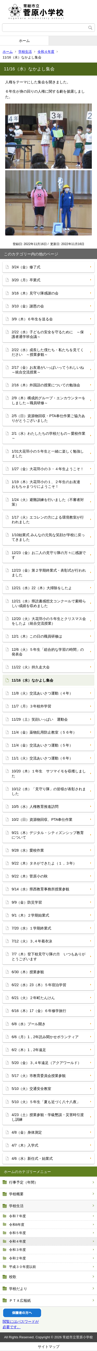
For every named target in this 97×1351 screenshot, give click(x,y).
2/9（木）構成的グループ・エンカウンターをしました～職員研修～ (48, 400)
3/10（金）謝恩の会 (28, 306)
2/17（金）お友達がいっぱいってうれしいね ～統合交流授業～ (49, 369)
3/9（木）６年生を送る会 (32, 319)
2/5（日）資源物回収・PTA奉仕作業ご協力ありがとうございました (48, 418)
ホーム (24, 41)
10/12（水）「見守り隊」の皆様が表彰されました (49, 791)
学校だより (18, 1289)
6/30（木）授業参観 (28, 972)
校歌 (12, 1277)
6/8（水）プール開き (29, 1024)
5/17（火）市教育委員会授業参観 (39, 1076)
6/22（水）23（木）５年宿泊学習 (39, 985)
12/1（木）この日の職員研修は (37, 636)
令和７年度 (17, 1216)
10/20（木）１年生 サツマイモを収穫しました (49, 773)
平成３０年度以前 (22, 1267)
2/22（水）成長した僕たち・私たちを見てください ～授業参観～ (48, 352)
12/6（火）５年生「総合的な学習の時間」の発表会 (48, 651)
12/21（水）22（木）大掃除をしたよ (42, 588)
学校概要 (16, 1194)
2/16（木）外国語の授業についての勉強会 (46, 385)
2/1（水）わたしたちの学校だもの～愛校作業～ (48, 435)
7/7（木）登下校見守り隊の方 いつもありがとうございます (48, 956)
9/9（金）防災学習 (27, 902)
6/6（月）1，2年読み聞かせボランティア (45, 1037)
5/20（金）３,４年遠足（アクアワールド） (46, 1063)
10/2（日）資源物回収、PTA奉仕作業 (42, 819)
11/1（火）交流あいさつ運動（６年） (42, 758)
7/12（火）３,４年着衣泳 (32, 941)
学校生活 (25, 52)
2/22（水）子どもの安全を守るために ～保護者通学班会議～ (48, 334)
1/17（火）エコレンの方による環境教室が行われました (48, 519)
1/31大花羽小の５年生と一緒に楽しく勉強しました (48, 453)
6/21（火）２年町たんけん (33, 998)
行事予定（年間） (23, 1182)
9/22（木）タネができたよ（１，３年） (44, 863)
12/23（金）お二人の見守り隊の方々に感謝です (49, 555)
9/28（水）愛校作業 (28, 850)
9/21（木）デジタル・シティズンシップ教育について (48, 835)
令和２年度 (17, 1258)
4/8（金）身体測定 (27, 1132)
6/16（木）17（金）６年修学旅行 (39, 1011)
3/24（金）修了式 (26, 267)
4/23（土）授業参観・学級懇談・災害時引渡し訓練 (48, 1117)
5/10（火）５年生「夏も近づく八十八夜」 (46, 1102)
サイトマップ (48, 1347)
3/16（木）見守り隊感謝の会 (35, 293)
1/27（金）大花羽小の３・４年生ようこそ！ (48, 469)
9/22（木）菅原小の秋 (30, 876)
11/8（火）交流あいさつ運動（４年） (42, 693)
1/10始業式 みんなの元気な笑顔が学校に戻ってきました (48, 537)
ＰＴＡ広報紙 (20, 1300)
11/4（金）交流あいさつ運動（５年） (42, 745)
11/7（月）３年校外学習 (31, 706)
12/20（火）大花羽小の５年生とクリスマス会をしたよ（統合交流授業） (49, 621)
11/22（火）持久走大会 (31, 667)
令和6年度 (16, 1225)
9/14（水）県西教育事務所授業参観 (40, 889)
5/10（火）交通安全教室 (31, 1089)
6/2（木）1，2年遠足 (29, 1050)
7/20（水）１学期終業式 (31, 928)
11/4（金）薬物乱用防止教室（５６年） (44, 732)
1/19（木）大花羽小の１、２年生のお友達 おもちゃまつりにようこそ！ (48, 484)
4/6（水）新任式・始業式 (32, 1158)
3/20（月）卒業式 (26, 280)
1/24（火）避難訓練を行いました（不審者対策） (48, 502)
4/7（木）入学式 (25, 1145)
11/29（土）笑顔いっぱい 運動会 (40, 719)
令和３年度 (17, 1250)
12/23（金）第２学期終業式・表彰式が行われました (49, 572)
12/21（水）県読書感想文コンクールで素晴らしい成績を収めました (49, 603)
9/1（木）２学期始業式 (30, 915)
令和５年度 (17, 1233)
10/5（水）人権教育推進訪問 (35, 806)
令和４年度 (46, 52)
